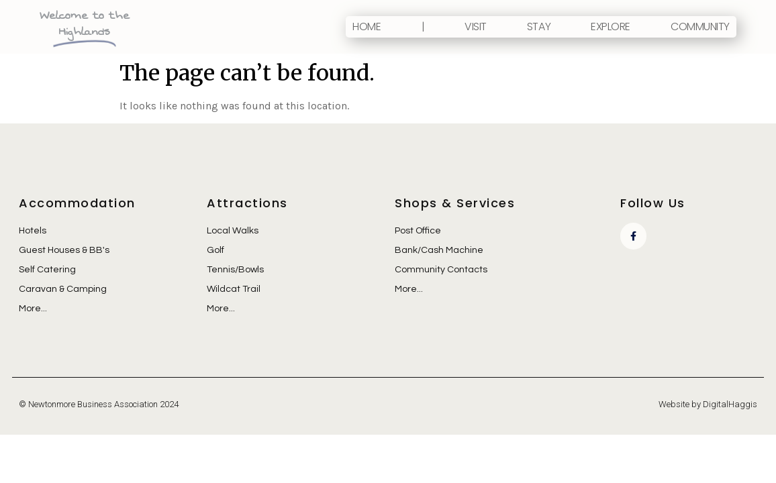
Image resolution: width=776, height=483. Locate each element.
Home (366, 26)
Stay (538, 26)
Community (700, 26)
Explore (610, 26)
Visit (476, 26)
